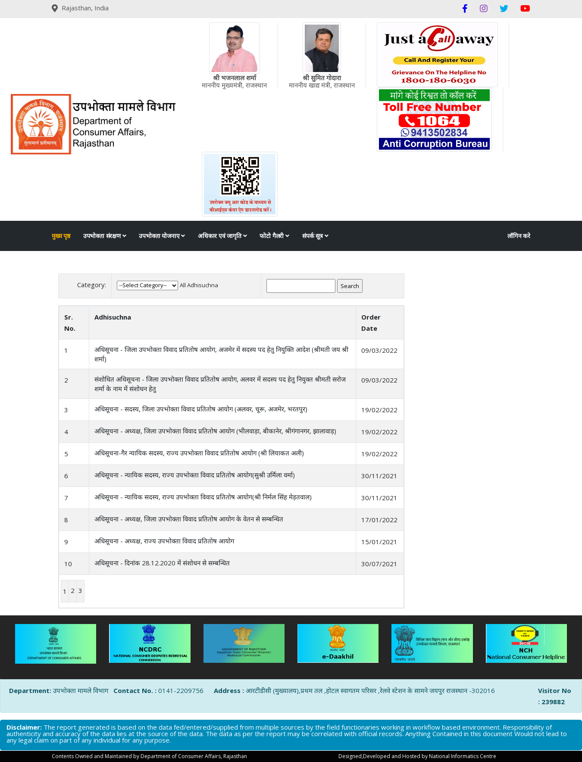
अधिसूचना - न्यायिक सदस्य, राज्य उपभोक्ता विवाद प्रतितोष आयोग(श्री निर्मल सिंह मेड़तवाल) (203, 496)
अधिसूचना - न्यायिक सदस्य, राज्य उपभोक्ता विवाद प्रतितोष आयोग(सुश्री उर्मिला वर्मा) (194, 474)
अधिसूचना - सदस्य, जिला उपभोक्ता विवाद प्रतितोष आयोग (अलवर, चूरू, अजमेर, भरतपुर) (200, 409)
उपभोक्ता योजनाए (162, 236)
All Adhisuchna (199, 285)
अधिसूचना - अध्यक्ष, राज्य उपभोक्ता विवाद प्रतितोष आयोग (164, 540)
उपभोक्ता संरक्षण (104, 236)
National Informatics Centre (462, 756)
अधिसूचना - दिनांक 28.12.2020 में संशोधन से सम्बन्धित (162, 562)
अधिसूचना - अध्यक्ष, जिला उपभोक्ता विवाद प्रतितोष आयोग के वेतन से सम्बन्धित (188, 518)
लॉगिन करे (518, 236)
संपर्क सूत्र (315, 236)
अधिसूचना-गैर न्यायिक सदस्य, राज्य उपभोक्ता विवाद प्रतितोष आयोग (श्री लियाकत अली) (199, 452)
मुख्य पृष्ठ (61, 236)
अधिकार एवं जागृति (222, 236)
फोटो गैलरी (274, 236)
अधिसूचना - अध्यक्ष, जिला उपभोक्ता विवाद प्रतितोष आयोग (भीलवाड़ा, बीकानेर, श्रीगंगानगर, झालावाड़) (215, 430)
